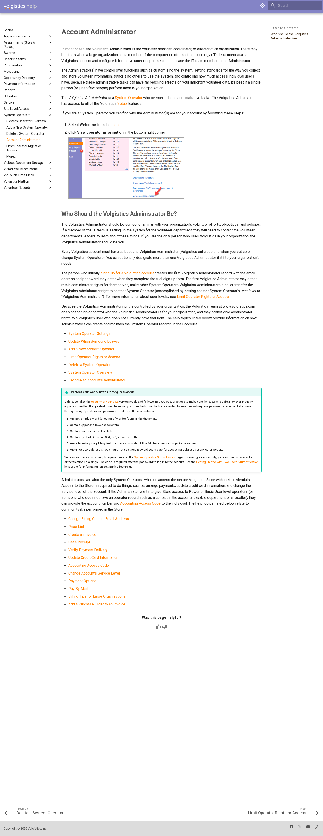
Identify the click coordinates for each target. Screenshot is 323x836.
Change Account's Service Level (94, 573)
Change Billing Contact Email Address (98, 519)
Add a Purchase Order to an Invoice (96, 604)
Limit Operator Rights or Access (203, 296)
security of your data (105, 401)
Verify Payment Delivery (88, 550)
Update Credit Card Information (93, 557)
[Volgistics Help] (20, 6)
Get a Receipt (79, 542)
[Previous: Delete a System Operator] (35, 812)
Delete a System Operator (89, 365)
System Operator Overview (90, 372)
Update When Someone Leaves (93, 341)
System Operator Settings (89, 333)
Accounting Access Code (140, 503)
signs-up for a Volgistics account (127, 273)
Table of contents (284, 28)
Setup (122, 103)
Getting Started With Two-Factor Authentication (227, 462)
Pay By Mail (78, 589)
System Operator (128, 98)
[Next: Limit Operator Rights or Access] (282, 812)
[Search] (295, 5)
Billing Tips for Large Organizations (96, 596)
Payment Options (82, 581)
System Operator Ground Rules (154, 457)
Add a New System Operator (91, 349)
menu (116, 125)
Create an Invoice (82, 534)
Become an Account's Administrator (96, 380)
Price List (76, 526)
